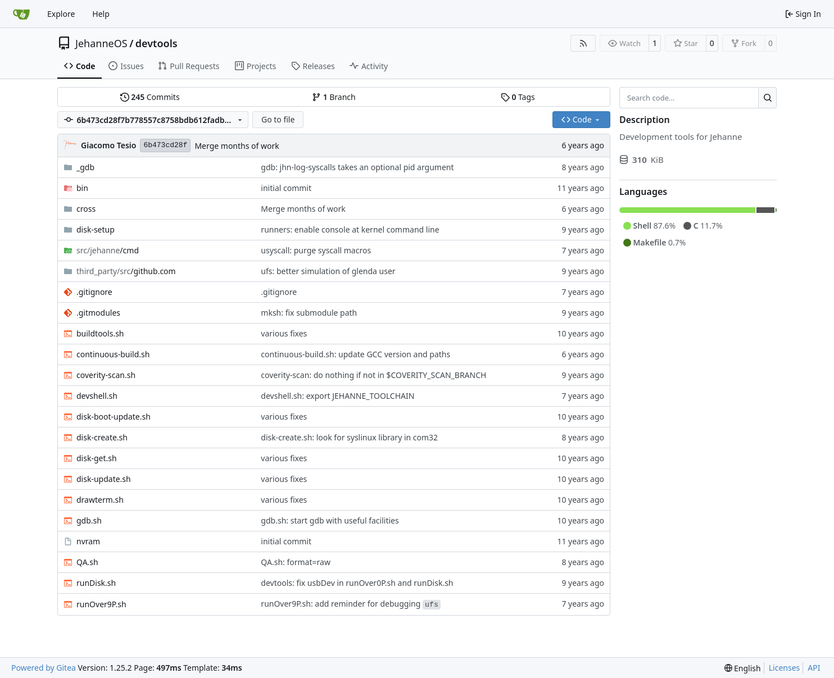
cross (86, 208)
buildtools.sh (100, 333)
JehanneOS (101, 43)
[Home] (21, 14)
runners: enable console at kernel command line (350, 229)
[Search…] (767, 97)
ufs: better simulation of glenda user (328, 271)
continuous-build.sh (112, 354)
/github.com (126, 271)
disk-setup (95, 229)
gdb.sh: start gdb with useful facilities (329, 520)
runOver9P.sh (101, 604)
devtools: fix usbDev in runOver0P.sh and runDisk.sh (357, 582)
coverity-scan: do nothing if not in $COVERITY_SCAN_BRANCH (373, 375)
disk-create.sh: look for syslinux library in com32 (349, 437)
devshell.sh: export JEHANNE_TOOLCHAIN (337, 395)
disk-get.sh (96, 458)
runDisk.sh (96, 582)
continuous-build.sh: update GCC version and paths (355, 354)
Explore (61, 13)
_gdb (85, 167)
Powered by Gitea (43, 667)
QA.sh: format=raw (295, 562)
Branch (334, 97)
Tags (518, 97)
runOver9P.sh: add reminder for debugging (351, 603)
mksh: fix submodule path (309, 312)
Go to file (277, 119)
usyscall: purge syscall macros (316, 250)
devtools (156, 43)
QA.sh (87, 562)
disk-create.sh (102, 437)
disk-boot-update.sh (113, 416)
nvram (88, 541)
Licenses (784, 667)
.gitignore (94, 291)
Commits (150, 97)
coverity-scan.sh (105, 375)
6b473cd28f (165, 145)
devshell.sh (96, 395)
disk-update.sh (103, 479)
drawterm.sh (100, 499)
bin (82, 188)
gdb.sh (89, 520)
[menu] (742, 668)
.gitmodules (98, 312)
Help (101, 13)
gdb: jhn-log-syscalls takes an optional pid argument (357, 167)
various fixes (284, 333)
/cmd (107, 250)
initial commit (286, 188)
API (814, 667)
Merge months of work (236, 145)
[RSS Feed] (583, 43)
